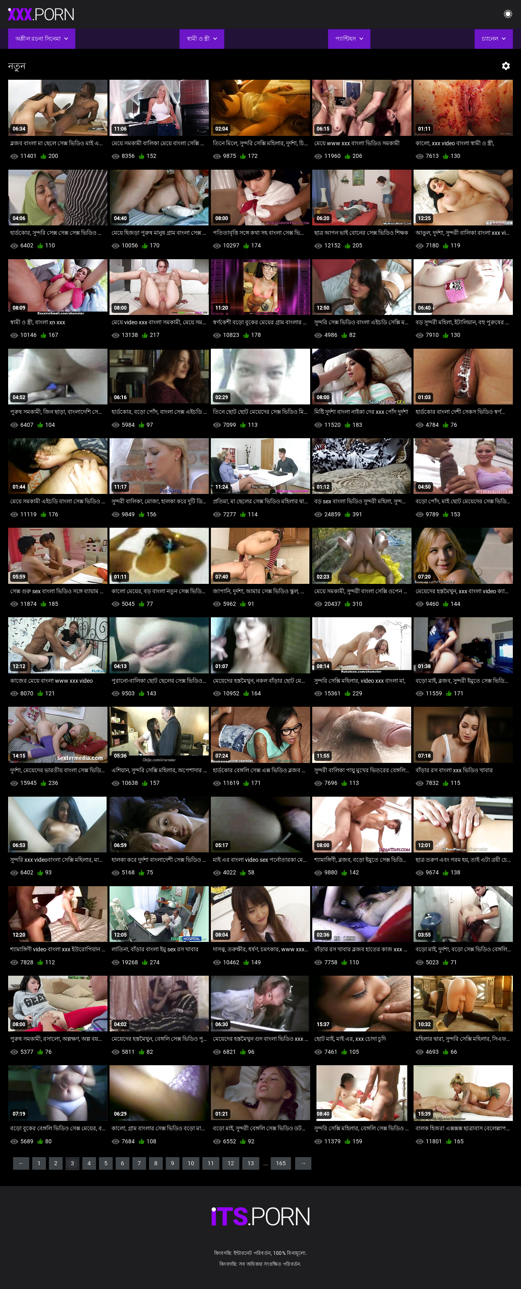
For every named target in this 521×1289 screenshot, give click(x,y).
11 (211, 1163)
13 (250, 1163)
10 (191, 1163)
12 (231, 1163)
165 (281, 1163)
